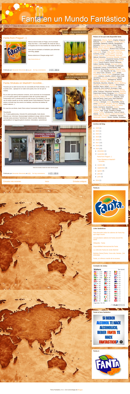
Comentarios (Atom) (49, 188)
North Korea (103, 90)
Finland (120, 60)
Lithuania (104, 78)
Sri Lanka (119, 105)
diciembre (100, 151)
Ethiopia (102, 60)
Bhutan (100, 48)
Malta (112, 81)
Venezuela (96, 117)
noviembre (101, 154)
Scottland (96, 102)
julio (99, 174)
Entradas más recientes (12, 181)
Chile (108, 52)
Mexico (116, 83)
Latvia (95, 76)
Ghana (120, 64)
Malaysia (96, 81)
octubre (100, 165)
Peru (116, 93)
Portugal (101, 95)
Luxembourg (112, 78)
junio (99, 177)
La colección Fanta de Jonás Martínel (105, 250)
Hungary (112, 69)
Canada (111, 50)
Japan (114, 73)
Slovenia (115, 103)
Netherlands (113, 86)
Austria (122, 42)
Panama (123, 91)
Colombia (119, 52)
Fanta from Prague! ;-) (15, 38)
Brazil (95, 48)
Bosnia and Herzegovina (107, 47)
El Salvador (102, 59)
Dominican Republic (113, 57)
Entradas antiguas (79, 181)
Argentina (103, 42)
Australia (116, 42)
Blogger (80, 390)
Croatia (95, 55)
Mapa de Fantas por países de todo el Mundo (30, 26)
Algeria (110, 40)
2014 (97, 180)
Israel (123, 71)
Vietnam (104, 117)
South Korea (106, 105)
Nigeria (95, 90)
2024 (97, 131)
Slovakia (109, 103)
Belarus (103, 45)
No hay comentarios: (39, 70)
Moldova (122, 83)
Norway (121, 90)
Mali (108, 81)
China (113, 52)
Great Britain (97, 66)
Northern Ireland (113, 90)
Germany (114, 64)
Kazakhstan (97, 74)
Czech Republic (110, 55)
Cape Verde (97, 52)
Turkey (101, 112)
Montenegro (104, 85)
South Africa (97, 105)
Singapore (101, 103)
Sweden (116, 107)
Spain (113, 105)
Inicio (47, 181)
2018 (97, 140)
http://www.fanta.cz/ (34, 59)
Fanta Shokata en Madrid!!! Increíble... (23, 83)
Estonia (95, 60)
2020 (97, 134)
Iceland (117, 69)
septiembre (101, 168)
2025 (97, 128)
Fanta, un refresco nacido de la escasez (106, 258)
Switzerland (97, 109)
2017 (97, 142)
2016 (97, 145)
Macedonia (103, 79)
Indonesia (96, 71)
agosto (99, 171)
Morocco (112, 85)
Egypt (95, 59)
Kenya (104, 74)
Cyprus (101, 55)
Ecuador (123, 57)
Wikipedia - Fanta (99, 243)
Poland (95, 95)
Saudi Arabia (118, 100)
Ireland (118, 71)
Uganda (101, 114)
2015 (97, 148)
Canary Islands (120, 50)
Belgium (109, 45)
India (122, 69)
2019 (97, 137)
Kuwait (109, 74)
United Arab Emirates (118, 114)
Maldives (103, 81)
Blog (7, 26)
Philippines (122, 93)
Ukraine (107, 114)
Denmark (119, 55)
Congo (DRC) (110, 54)
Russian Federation (106, 97)
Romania (96, 97)
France (95, 62)
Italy (94, 73)
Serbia (109, 102)
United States (97, 115)
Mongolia (96, 85)
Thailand (96, 110)
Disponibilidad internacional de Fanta (105, 246)
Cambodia (96, 50)
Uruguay (106, 115)
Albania (104, 40)
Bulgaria (106, 48)
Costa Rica (119, 54)
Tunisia (95, 112)
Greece (105, 66)
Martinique (118, 81)
